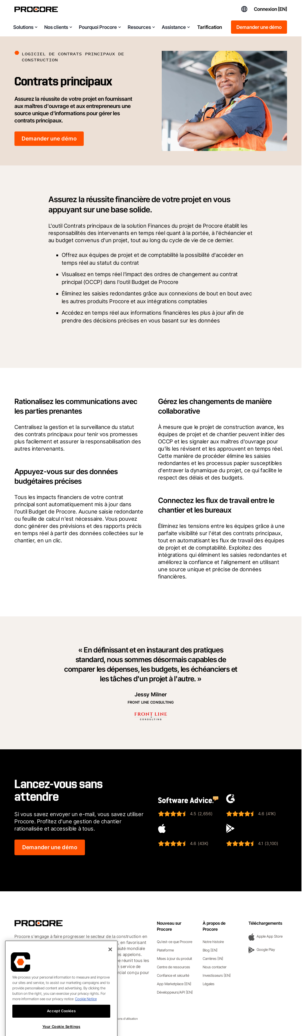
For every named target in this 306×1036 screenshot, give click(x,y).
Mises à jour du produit (174, 958)
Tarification (209, 27)
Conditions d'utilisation (123, 1018)
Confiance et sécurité (173, 975)
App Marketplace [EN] (174, 984)
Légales (208, 984)
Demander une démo (259, 27)
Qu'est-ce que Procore (174, 941)
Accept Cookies (61, 1027)
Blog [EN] (210, 950)
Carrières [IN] (213, 958)
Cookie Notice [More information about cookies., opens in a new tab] (86, 1015)
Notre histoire (213, 941)
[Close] (110, 966)
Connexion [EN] (270, 9)
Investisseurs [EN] (217, 975)
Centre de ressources (173, 967)
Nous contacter (214, 967)
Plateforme (165, 950)
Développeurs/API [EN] (175, 992)
